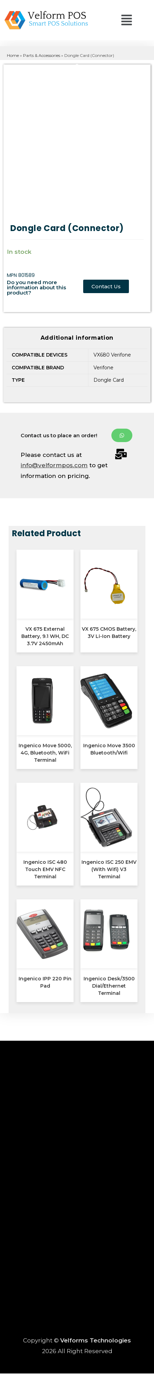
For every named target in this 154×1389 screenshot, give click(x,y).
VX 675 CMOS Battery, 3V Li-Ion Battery (109, 632)
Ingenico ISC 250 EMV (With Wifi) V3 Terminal (108, 869)
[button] (109, 21)
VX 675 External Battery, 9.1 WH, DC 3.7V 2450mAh (45, 636)
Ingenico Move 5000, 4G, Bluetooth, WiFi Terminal (45, 752)
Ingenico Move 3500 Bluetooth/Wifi (109, 749)
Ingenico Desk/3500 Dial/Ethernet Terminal (109, 986)
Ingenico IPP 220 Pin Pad (45, 982)
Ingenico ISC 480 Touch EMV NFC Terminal (45, 869)
